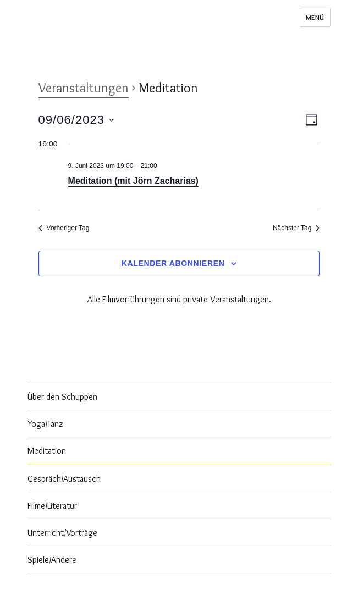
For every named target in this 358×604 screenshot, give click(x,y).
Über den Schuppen (62, 396)
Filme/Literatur (52, 505)
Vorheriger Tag (64, 228)
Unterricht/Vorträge (62, 532)
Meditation (46, 450)
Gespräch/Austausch (64, 479)
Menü (315, 17)
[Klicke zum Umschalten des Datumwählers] (76, 120)
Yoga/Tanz (45, 423)
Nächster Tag (296, 228)
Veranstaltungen (83, 88)
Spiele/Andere (51, 559)
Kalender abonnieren (173, 263)
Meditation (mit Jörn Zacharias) (133, 181)
